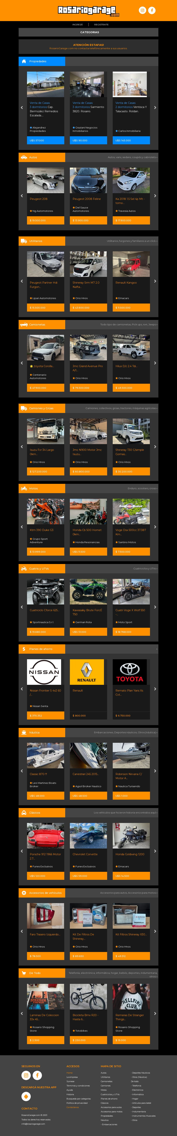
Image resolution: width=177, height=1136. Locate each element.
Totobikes (80, 1030)
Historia (70, 1094)
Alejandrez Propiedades (38, 129)
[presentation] (22, 108)
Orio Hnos (80, 298)
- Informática (137, 1094)
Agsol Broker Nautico (87, 786)
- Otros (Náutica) (139, 1077)
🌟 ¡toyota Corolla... (42, 366)
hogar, (115, 972)
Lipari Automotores (43, 298)
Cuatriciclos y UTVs (110, 1094)
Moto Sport (124, 622)
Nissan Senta (39, 706)
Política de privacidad (77, 1103)
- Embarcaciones (109, 1124)
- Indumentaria (138, 1111)
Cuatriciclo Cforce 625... (44, 610)
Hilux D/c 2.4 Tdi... (127, 366)
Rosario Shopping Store (42, 1029)
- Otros (134, 1120)
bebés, (123, 972)
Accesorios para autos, (114, 892)
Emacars (122, 298)
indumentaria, (149, 972)
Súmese (70, 1081)
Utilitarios (105, 1077)
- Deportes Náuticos (140, 1072)
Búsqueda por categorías (79, 1098)
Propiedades (107, 1116)
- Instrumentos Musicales (143, 1116)
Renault (78, 690)
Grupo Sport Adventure (39, 540)
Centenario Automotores (38, 376)
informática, (103, 972)
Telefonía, (75, 972)
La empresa (72, 1077)
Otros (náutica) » (147, 732)
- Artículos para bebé (141, 1103)
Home (69, 1072)
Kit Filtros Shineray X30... (131, 934)
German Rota (82, 622)
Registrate (101, 24)
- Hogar (134, 1098)
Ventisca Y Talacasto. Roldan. (131, 107)
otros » (153, 976)
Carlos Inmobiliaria (128, 130)
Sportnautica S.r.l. (42, 622)
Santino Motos (126, 542)
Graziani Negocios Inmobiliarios (85, 129)
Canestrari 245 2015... (86, 774)
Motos (104, 1090)
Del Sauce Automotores (81, 209)
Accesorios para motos (142, 892)
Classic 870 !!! (38, 774)
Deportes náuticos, (126, 732)
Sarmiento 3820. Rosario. (88, 107)
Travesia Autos (125, 211)
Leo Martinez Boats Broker (43, 784)
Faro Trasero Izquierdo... (45, 934)
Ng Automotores (41, 211)
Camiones (105, 1085)
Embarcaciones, (104, 732)
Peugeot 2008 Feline (87, 199)
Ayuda (70, 1090)
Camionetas (106, 1081)
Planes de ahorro (109, 1098)
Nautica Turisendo (128, 786)
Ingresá (77, 24)
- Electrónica (137, 1090)
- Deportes (136, 1107)
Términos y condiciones (78, 1085)
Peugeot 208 (39, 199)
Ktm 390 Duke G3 (41, 530)
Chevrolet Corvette (85, 854)
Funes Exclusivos (41, 866)
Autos (103, 1072)
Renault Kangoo (126, 282)
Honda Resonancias (86, 542)
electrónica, (88, 972)
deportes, (134, 972)
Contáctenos (73, 1107)
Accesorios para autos (111, 1107)
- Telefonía (136, 1085)
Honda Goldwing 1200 (130, 854)
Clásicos (104, 1103)
